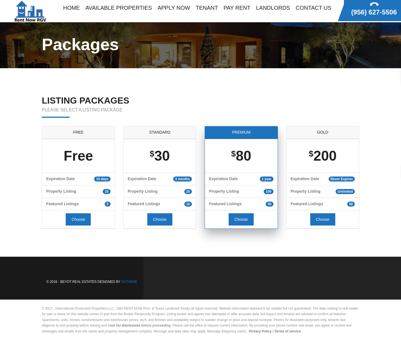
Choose (78, 219)
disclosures (131, 325)
